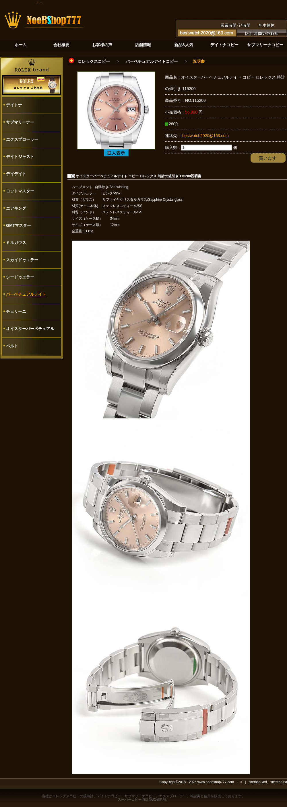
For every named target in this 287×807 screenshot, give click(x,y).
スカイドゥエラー (22, 260)
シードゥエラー (20, 277)
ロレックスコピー (94, 61)
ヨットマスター (20, 191)
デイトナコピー (109, 796)
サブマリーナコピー (140, 796)
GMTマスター (18, 225)
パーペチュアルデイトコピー (152, 61)
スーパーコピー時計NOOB (138, 800)
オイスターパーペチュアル (30, 328)
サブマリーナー (20, 122)
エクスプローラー (22, 139)
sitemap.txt (278, 782)
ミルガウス (16, 242)
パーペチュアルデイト (26, 294)
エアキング (16, 208)
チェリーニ (16, 311)
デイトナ (14, 105)
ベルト (12, 346)
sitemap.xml (258, 782)
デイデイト (16, 173)
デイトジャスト (20, 156)
